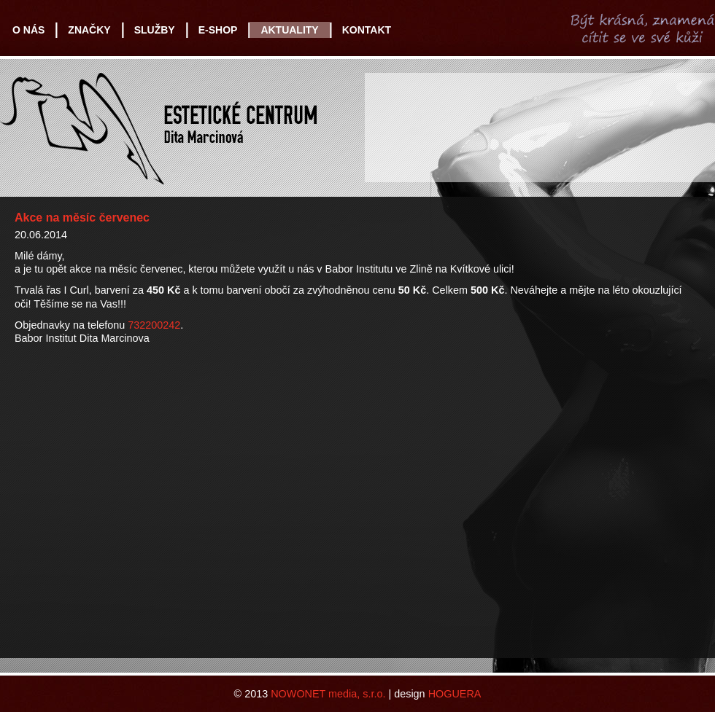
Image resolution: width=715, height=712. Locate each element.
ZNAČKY (89, 30)
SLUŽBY (154, 30)
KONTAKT (366, 30)
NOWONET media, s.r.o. (328, 694)
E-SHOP (218, 30)
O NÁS (28, 30)
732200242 (154, 325)
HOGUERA (455, 694)
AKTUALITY (289, 30)
